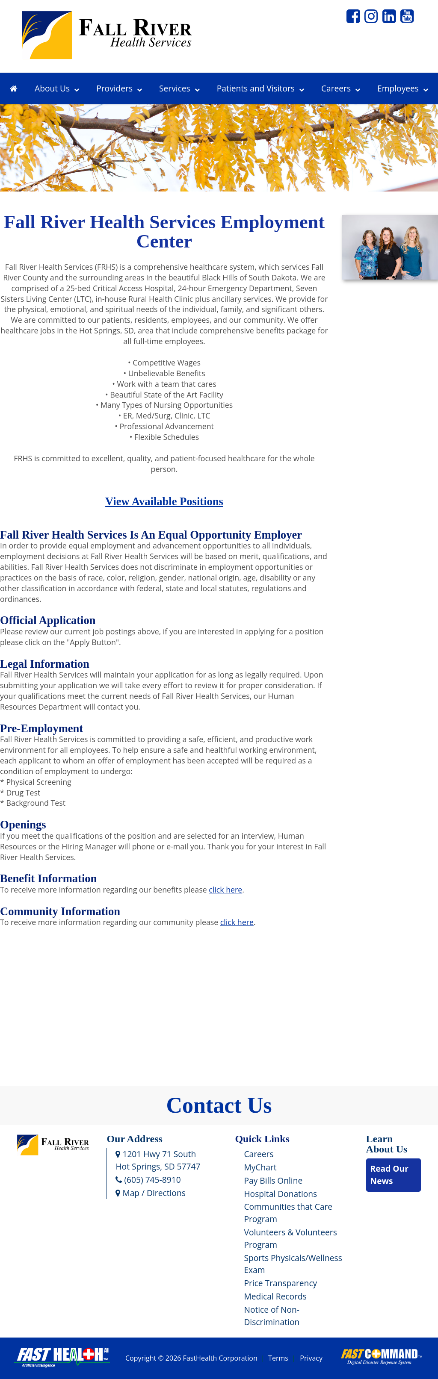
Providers (119, 88)
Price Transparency (280, 1283)
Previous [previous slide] (19, 160)
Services (179, 88)
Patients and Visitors (260, 88)
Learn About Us (387, 1144)
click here (225, 889)
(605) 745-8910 (148, 1179)
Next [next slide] (421, 160)
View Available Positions (164, 501)
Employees (402, 88)
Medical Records (275, 1296)
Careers (340, 88)
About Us (57, 88)
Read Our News (389, 1175)
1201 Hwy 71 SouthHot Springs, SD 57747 (157, 1160)
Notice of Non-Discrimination (271, 1316)
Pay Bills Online (273, 1180)
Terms (278, 1358)
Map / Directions (150, 1193)
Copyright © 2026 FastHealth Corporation (191, 1358)
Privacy (311, 1358)
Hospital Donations (280, 1193)
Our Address (135, 1138)
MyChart (260, 1167)
